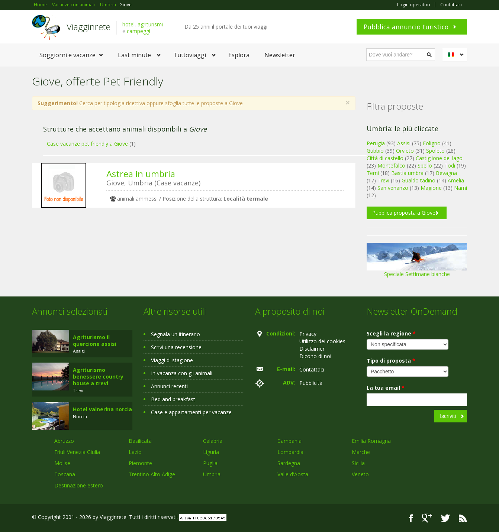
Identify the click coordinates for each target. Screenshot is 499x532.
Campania (289, 440)
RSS (463, 518)
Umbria (211, 474)
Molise (62, 463)
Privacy (307, 333)
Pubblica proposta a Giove (403, 212)
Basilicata (140, 440)
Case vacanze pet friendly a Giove (87, 143)
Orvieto (405, 150)
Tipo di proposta (391, 360)
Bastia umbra (407, 172)
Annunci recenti (169, 386)
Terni (373, 172)
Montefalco (391, 165)
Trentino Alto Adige (152, 474)
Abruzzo (64, 440)
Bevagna (446, 172)
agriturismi (150, 24)
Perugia (376, 143)
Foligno (432, 143)
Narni (460, 187)
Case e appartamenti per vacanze (191, 412)
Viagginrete (88, 26)
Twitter (445, 518)
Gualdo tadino (418, 180)
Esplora (239, 55)
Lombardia (290, 451)
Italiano (456, 54)
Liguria (211, 451)
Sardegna (288, 463)
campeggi (138, 31)
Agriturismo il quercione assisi (94, 340)
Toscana (64, 474)
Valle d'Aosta (292, 474)
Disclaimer (312, 348)
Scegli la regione (391, 333)
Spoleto (435, 150)
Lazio (135, 451)
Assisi (404, 143)
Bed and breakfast (173, 399)
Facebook (411, 518)
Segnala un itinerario (175, 334)
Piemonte (140, 463)
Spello (425, 165)
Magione (431, 187)
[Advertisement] (188, 271)
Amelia (456, 180)
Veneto (360, 474)
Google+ (427, 518)
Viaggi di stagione (172, 360)
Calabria (212, 440)
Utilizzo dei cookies (322, 341)
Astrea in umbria (140, 174)
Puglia (210, 463)
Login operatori (413, 4)
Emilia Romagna (371, 440)
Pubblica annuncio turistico (406, 26)
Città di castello (385, 158)
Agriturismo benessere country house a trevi (98, 376)
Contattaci (451, 4)
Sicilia (358, 463)
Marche (361, 451)
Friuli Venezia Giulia (77, 451)
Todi (449, 165)
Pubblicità (310, 382)
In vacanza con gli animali (181, 373)
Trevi (383, 180)
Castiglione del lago (439, 158)
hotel (128, 24)
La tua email (386, 387)
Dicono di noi (315, 356)
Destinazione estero (78, 485)
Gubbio (375, 150)
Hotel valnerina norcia (102, 409)
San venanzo (392, 187)
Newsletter (279, 55)
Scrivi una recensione (176, 347)
